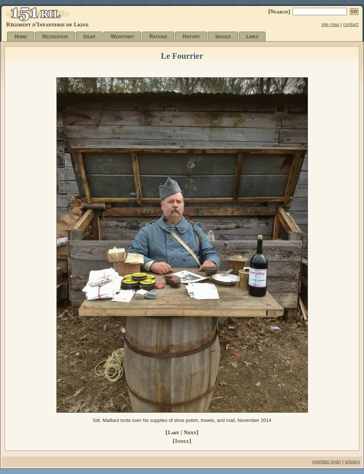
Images (223, 36)
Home (20, 36)
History (191, 36)
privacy (352, 461)
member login (326, 461)
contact (350, 24)
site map (330, 24)
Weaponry (122, 36)
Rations (158, 36)
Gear (89, 36)
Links (252, 36)
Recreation (55, 36)
